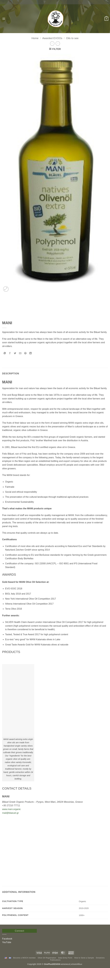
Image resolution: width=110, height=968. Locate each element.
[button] (3, 18)
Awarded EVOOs (52, 38)
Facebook (7, 938)
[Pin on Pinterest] (25, 353)
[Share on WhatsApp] (4, 353)
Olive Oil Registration (47, 958)
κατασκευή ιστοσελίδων (72, 964)
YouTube (6, 942)
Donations (100, 958)
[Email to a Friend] (20, 353)
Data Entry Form (65, 958)
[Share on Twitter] (15, 353)
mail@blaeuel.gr (10, 813)
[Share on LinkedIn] (30, 353)
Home (35, 38)
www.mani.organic (11, 809)
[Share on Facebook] (10, 353)
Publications (55, 960)
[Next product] (52, 43)
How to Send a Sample (84, 958)
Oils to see (72, 38)
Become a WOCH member (24, 958)
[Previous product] (58, 43)
